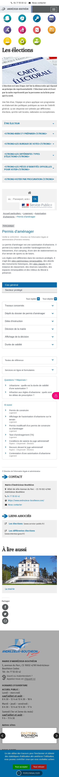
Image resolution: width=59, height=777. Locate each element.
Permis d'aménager (26, 216)
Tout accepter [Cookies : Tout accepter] (21, 767)
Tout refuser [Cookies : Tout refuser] (38, 767)
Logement (28, 213)
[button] (29, 305)
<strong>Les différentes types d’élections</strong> (22, 155)
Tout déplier (49, 298)
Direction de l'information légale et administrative (22, 471)
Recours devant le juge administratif (26, 447)
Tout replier (33, 298)
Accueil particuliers (12, 213)
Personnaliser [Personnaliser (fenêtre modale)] (31, 773)
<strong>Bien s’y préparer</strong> (25, 133)
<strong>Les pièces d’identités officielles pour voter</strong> (28, 168)
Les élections (24, 523)
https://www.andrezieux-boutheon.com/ (26, 500)
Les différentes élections (19, 532)
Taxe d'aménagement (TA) (21, 435)
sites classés (39, 264)
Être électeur (12, 123)
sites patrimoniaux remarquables (27, 261)
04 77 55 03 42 (18, 3)
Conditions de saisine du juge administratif (29, 441)
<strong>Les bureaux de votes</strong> (27, 143)
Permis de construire (19, 410)
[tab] (29, 123)
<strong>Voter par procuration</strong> (29, 179)
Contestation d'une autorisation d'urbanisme (29, 453)
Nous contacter (37, 3)
